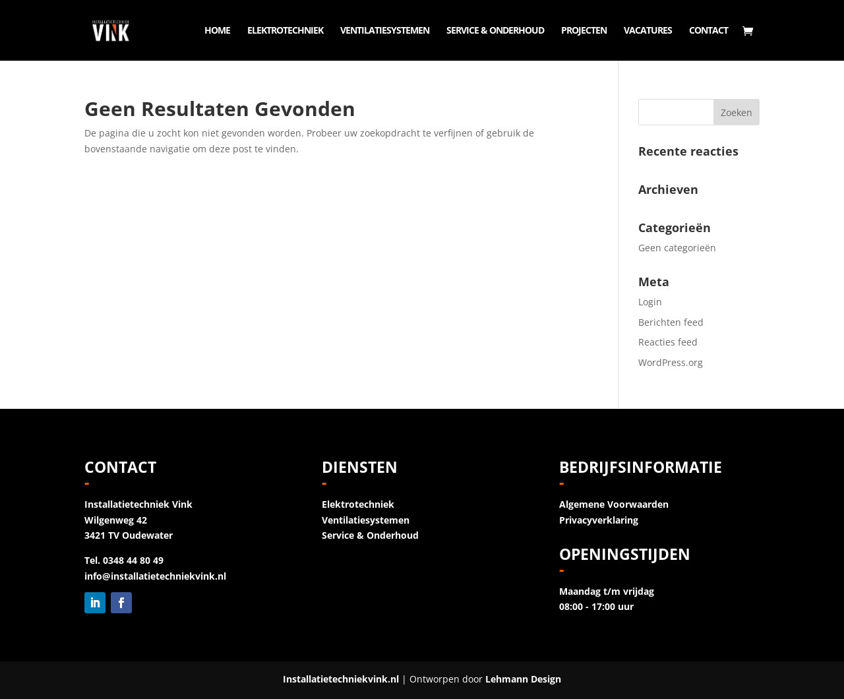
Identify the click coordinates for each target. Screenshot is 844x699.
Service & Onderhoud (495, 31)
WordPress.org (670, 362)
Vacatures (648, 31)
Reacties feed (668, 342)
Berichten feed (671, 322)
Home (217, 31)
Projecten (584, 31)
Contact (708, 31)
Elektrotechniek (285, 31)
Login (650, 301)
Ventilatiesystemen (384, 31)
